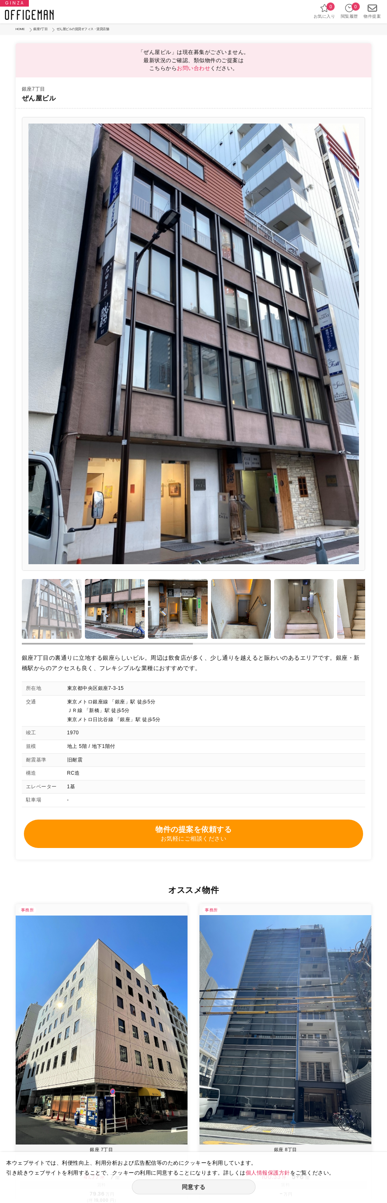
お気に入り (324, 11)
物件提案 (372, 11)
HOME (20, 29)
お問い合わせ (193, 68)
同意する (194, 1187)
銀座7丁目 (40, 29)
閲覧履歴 (349, 11)
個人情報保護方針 (268, 1173)
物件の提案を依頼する (194, 834)
